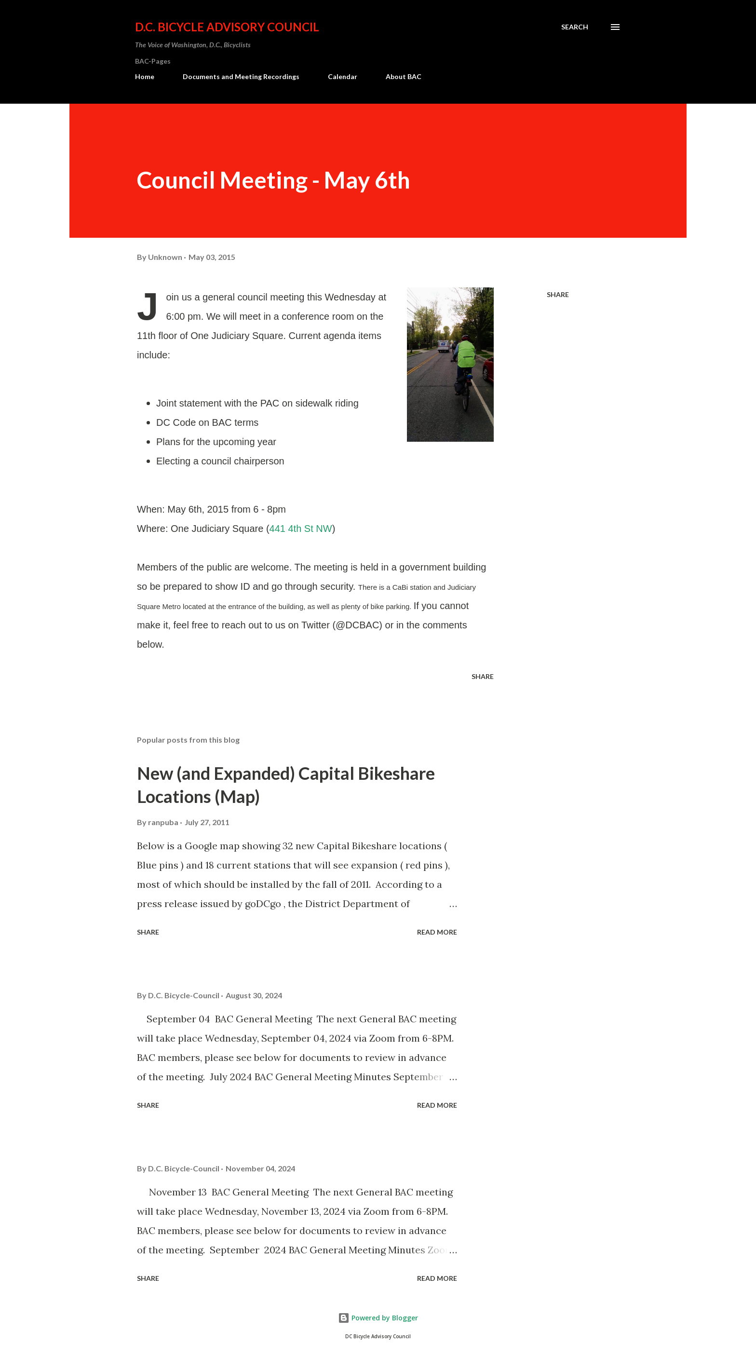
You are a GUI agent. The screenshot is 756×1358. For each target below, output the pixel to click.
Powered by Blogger (378, 1317)
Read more (437, 932)
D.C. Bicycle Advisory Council (227, 27)
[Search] (574, 27)
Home (144, 76)
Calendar (342, 76)
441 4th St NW (301, 528)
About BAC (403, 76)
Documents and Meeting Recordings (241, 76)
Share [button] (558, 294)
